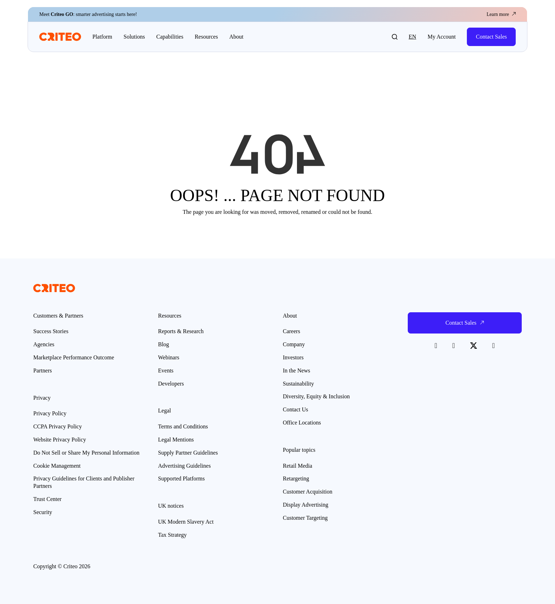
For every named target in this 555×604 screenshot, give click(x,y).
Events (166, 370)
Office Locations (302, 423)
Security (42, 512)
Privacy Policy (50, 413)
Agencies (44, 344)
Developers (171, 384)
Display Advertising (305, 505)
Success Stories (50, 331)
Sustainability (298, 384)
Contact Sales (491, 37)
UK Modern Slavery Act (186, 522)
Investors (293, 357)
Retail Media (297, 466)
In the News (296, 370)
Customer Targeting (305, 518)
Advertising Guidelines (184, 466)
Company (294, 344)
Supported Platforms (181, 478)
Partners (42, 370)
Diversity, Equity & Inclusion (316, 396)
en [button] (412, 37)
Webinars (168, 357)
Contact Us (295, 409)
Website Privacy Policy (59, 440)
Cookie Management (57, 466)
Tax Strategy (172, 535)
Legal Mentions (176, 440)
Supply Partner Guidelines (188, 453)
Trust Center (47, 499)
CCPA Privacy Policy (57, 426)
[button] (394, 37)
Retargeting (296, 478)
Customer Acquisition (307, 492)
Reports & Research (181, 331)
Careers (291, 331)
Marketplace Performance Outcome (73, 357)
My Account (442, 37)
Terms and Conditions (183, 426)
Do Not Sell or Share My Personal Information (86, 453)
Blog (163, 344)
